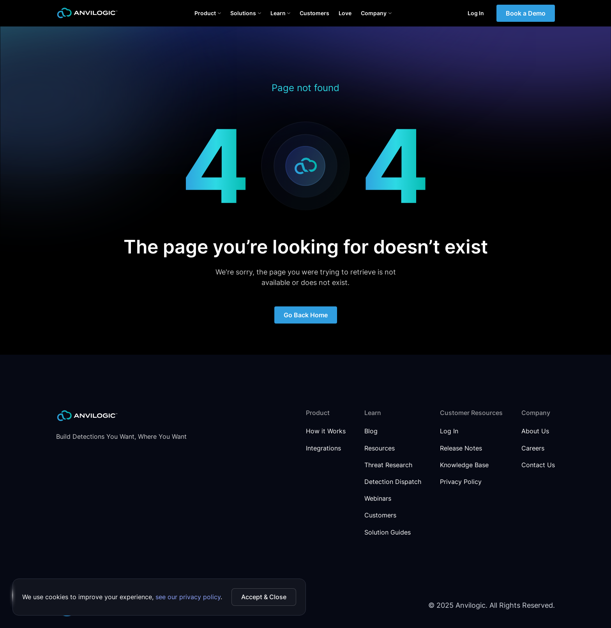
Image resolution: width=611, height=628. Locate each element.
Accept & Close (263, 597)
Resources (379, 448)
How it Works (326, 431)
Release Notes (461, 448)
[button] (207, 13)
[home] (87, 13)
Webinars (377, 498)
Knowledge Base (464, 465)
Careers (532, 448)
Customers (314, 13)
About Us (535, 431)
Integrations (323, 448)
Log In (476, 13)
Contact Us (538, 465)
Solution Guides (387, 532)
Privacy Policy (461, 482)
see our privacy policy (188, 597)
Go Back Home (306, 315)
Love (345, 13)
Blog (371, 431)
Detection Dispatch (392, 482)
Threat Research (388, 465)
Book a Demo (526, 13)
